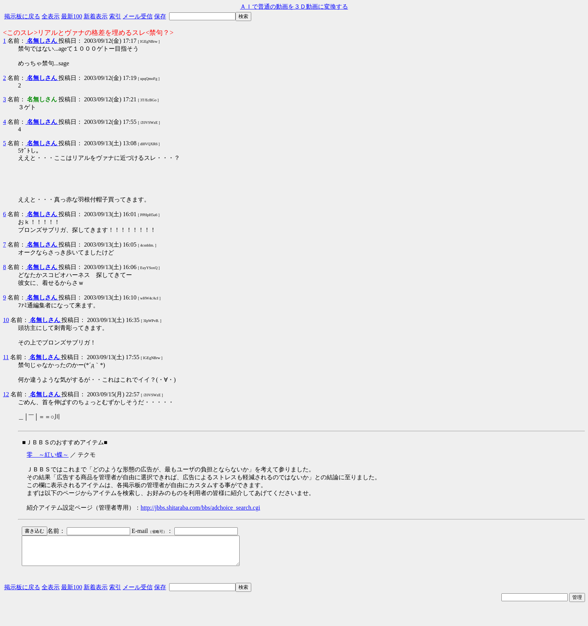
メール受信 (138, 16)
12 (6, 394)
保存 (160, 16)
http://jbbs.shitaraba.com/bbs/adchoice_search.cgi (200, 507)
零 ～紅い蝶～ (48, 454)
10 (6, 320)
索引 (115, 16)
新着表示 (96, 16)
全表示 (51, 16)
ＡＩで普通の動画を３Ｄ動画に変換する (294, 6)
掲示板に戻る (22, 16)
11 (6, 357)
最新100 (71, 16)
